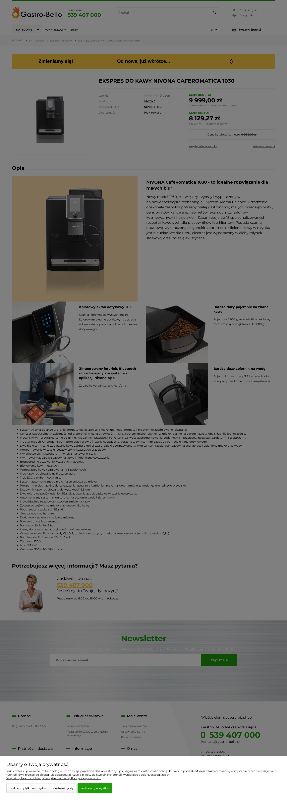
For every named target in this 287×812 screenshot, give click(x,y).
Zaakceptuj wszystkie (95, 788)
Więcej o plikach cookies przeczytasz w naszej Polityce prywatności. (53, 778)
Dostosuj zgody (63, 788)
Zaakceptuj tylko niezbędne (28, 788)
